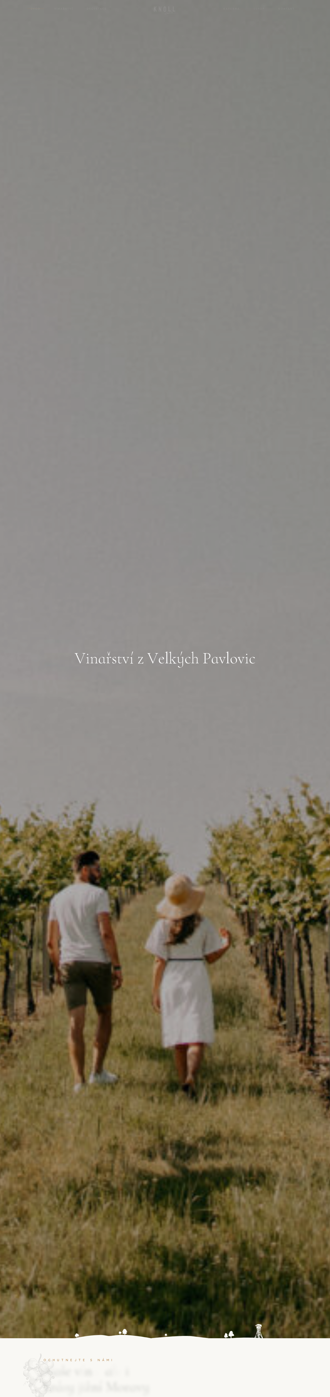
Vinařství (63, 8)
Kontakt (286, 8)
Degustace (97, 8)
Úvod (36, 8)
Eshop (259, 8)
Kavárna (231, 8)
